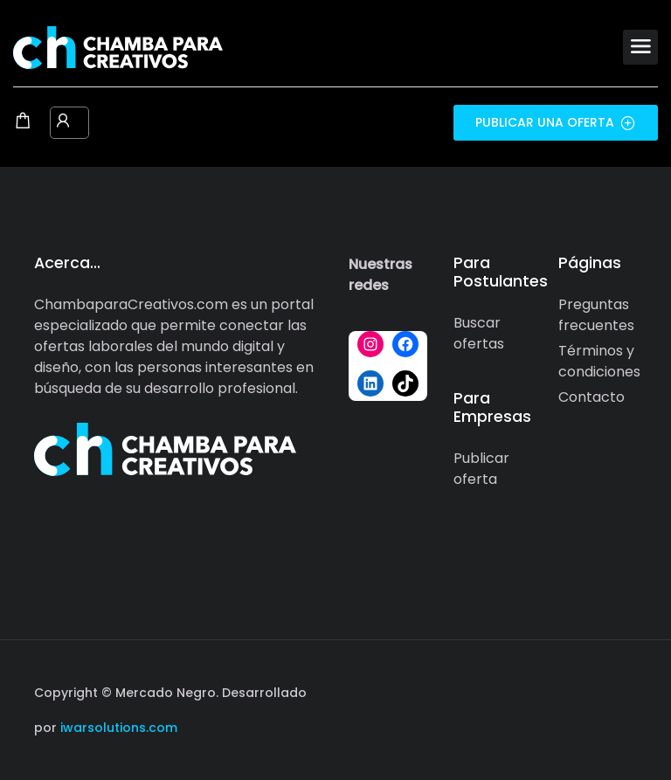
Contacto (591, 397)
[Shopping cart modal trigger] (22, 122)
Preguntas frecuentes (596, 314)
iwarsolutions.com (117, 727)
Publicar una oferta (555, 122)
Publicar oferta (481, 468)
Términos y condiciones (599, 361)
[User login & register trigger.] (63, 122)
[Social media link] (621, 690)
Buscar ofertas (478, 333)
